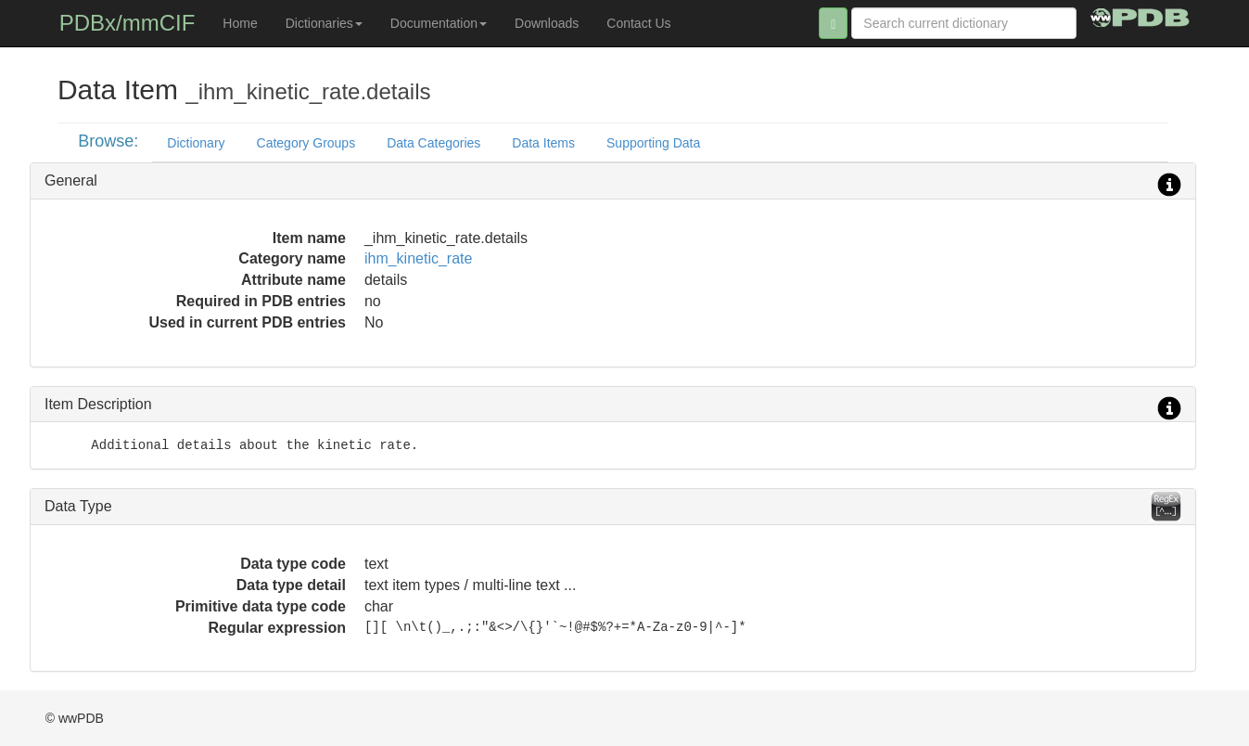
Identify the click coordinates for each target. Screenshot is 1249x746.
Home (240, 23)
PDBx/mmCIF (127, 22)
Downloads (547, 23)
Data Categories (433, 142)
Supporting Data (653, 142)
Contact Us (638, 23)
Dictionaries (324, 23)
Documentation (438, 23)
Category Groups (306, 142)
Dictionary (195, 142)
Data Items (543, 142)
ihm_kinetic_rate (418, 258)
